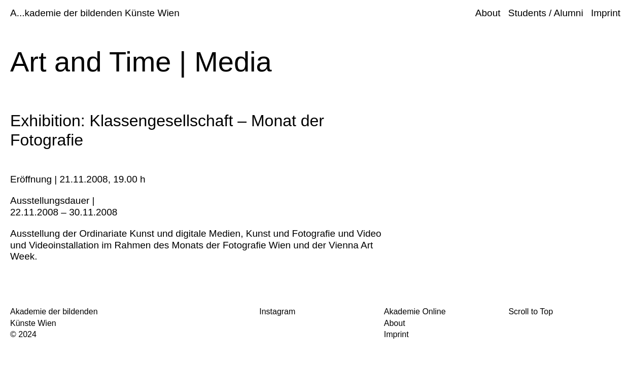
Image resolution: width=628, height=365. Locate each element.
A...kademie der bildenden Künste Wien (95, 13)
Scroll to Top (530, 311)
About (488, 13)
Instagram (277, 311)
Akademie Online (415, 311)
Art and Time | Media (141, 62)
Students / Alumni (545, 13)
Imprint (605, 13)
